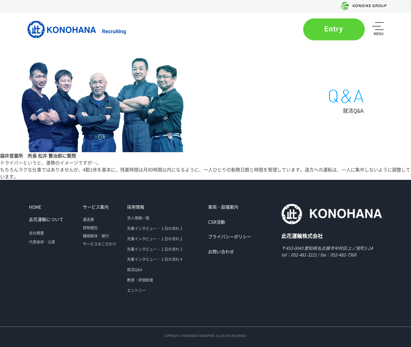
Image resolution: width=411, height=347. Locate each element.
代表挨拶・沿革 (42, 241)
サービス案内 (96, 207)
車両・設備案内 (223, 207)
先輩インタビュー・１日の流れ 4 (154, 259)
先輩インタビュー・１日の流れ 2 (154, 238)
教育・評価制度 (140, 279)
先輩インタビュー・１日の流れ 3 (154, 249)
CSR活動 (216, 222)
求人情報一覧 (138, 217)
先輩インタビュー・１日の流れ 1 (154, 228)
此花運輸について (46, 219)
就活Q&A (134, 269)
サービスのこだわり (99, 243)
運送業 (88, 219)
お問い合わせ (221, 251)
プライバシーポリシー (229, 236)
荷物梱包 (90, 227)
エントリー (136, 290)
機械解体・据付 (96, 235)
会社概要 (36, 232)
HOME (35, 207)
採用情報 (135, 207)
